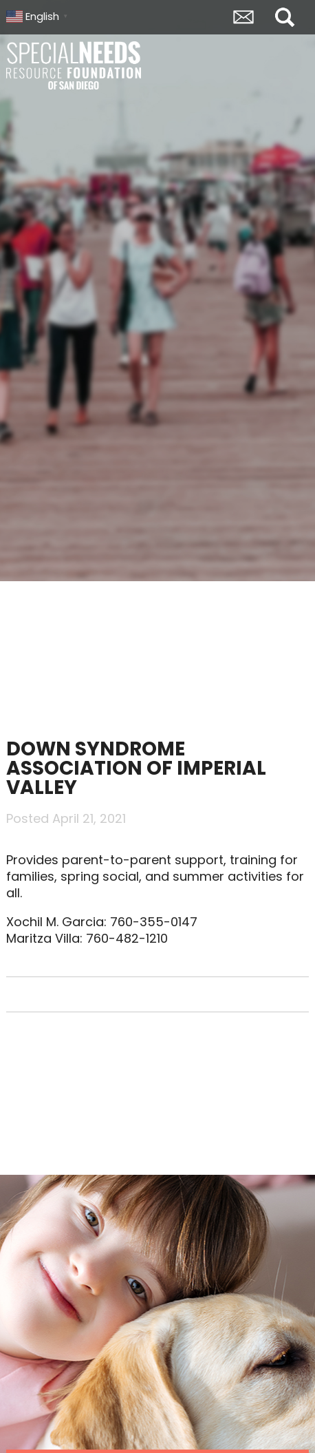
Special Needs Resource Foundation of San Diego (75, 65)
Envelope (243, 17)
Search (284, 17)
